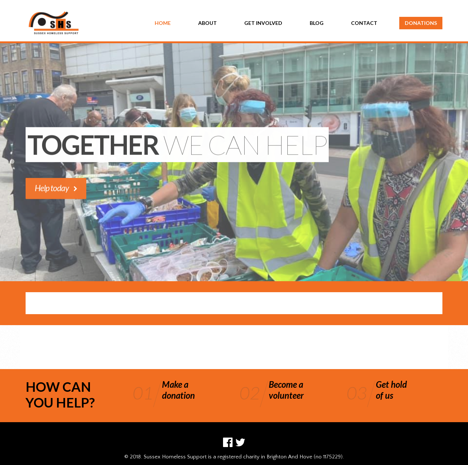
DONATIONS (421, 23)
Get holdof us (391, 390)
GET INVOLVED (263, 23)
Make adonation (178, 390)
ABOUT (207, 23)
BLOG (317, 23)
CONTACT (364, 23)
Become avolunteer (286, 390)
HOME (163, 23)
